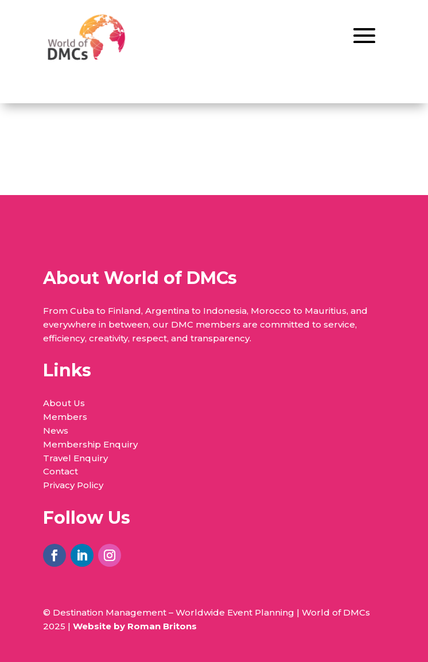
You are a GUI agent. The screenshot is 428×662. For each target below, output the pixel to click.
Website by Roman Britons (135, 626)
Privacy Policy (73, 485)
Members (65, 416)
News (55, 430)
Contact (60, 471)
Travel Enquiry (75, 458)
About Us (64, 403)
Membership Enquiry (90, 444)
